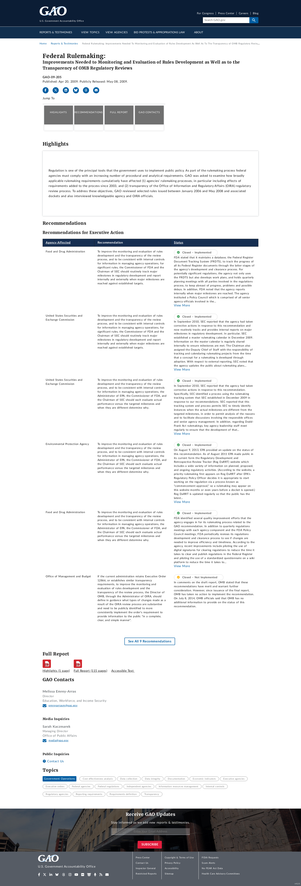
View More (182, 305)
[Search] (226, 20)
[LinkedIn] (67, 90)
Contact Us (53, 761)
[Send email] (97, 90)
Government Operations (59, 778)
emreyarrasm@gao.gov (63, 705)
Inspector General (146, 868)
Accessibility (172, 868)
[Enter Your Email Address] (150, 831)
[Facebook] (47, 90)
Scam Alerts (208, 863)
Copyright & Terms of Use (179, 857)
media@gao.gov (59, 740)
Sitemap (169, 874)
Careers (243, 13)
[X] (57, 90)
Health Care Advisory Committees (221, 874)
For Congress (205, 13)
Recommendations (88, 112)
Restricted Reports (146, 874)
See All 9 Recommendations (149, 641)
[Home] (74, 862)
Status (178, 242)
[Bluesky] (77, 90)
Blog (255, 13)
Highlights (58, 112)
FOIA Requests (210, 857)
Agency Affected (58, 242)
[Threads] (87, 90)
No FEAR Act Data (212, 868)
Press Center (226, 13)
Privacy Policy (172, 863)
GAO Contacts (149, 112)
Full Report (119, 112)
